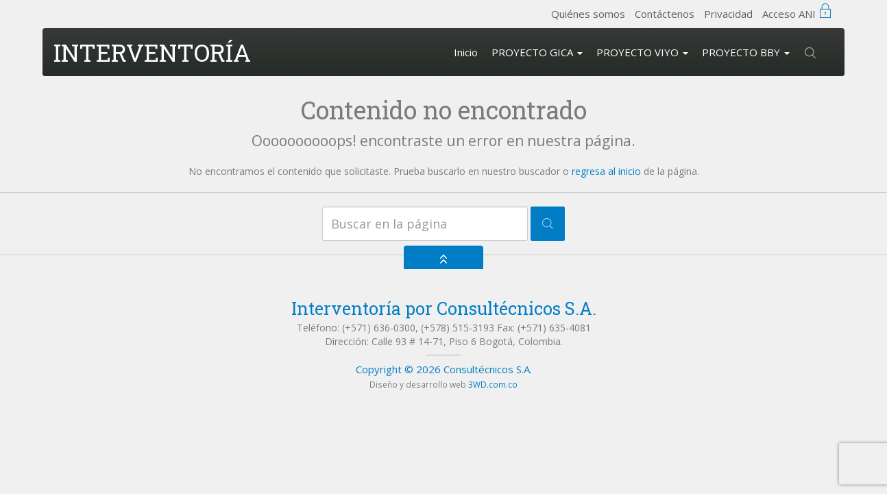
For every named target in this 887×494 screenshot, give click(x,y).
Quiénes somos (588, 14)
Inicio (466, 52)
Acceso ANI (789, 14)
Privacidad (728, 14)
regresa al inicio (606, 171)
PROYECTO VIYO (642, 52)
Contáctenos (664, 14)
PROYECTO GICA (537, 52)
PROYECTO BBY (746, 52)
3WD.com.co (493, 384)
